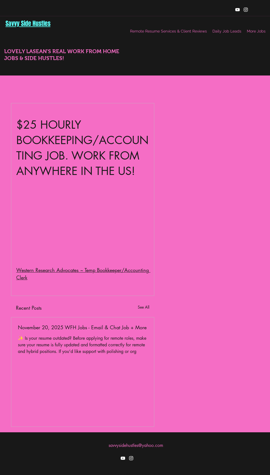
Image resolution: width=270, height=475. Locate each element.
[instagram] (246, 9)
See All (143, 307)
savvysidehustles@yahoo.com (136, 445)
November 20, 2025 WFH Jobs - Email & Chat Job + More (82, 327)
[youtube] (237, 9)
